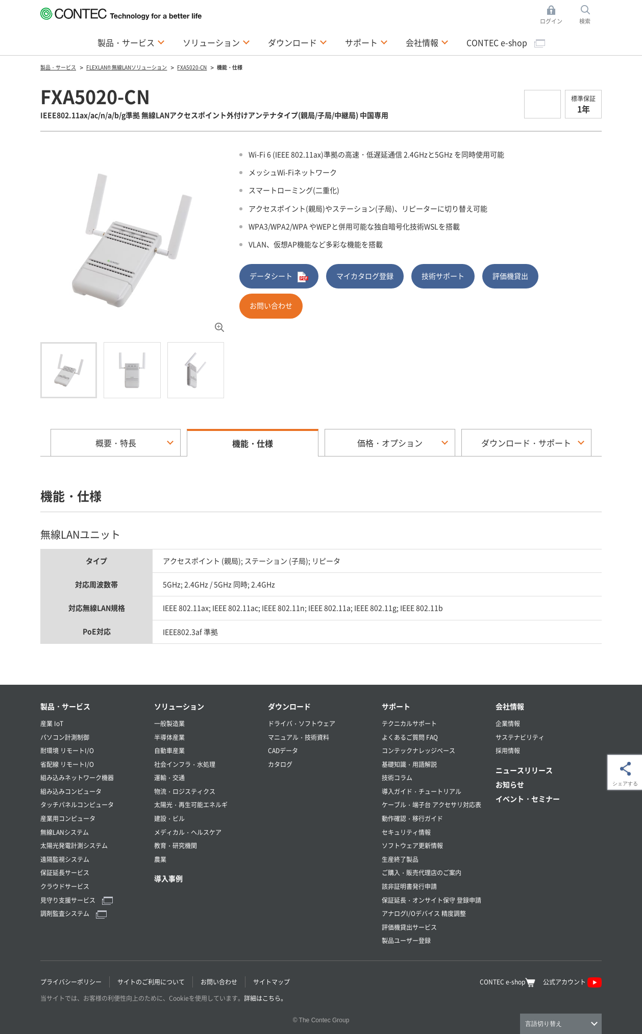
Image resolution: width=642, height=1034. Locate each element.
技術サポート (443, 276)
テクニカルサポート (409, 723)
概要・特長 (115, 443)
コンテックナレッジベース (418, 750)
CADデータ (283, 750)
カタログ (280, 764)
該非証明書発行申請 (409, 886)
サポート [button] (366, 42)
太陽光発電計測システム (74, 845)
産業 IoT (51, 723)
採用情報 (508, 750)
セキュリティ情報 (406, 832)
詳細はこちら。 (265, 998)
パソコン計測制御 (64, 737)
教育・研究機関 (175, 845)
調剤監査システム (73, 913)
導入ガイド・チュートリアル (421, 791)
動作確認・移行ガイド (412, 818)
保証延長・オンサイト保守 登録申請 (431, 900)
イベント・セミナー (528, 798)
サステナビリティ (520, 737)
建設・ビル (169, 818)
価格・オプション (390, 443)
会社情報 (510, 706)
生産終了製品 (400, 859)
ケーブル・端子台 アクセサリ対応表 (431, 804)
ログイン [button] (554, 15)
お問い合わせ (271, 305)
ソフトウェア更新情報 (412, 845)
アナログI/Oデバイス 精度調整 (424, 913)
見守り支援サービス (76, 900)
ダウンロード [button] (297, 42)
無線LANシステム (64, 832)
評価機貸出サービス (409, 927)
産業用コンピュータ (67, 818)
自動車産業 (169, 750)
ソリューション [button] (216, 42)
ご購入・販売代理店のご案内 (421, 872)
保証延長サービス (64, 872)
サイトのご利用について (151, 981)
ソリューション (179, 706)
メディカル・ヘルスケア (187, 832)
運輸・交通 (169, 777)
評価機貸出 (510, 276)
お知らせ (510, 784)
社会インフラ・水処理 (184, 764)
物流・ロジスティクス (184, 791)
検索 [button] (590, 15)
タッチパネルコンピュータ (77, 804)
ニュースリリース (524, 770)
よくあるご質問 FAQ (410, 737)
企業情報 (508, 723)
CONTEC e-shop (505, 42)
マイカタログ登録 (364, 276)
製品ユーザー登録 (406, 940)
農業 (160, 859)
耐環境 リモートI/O (67, 750)
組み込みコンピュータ (71, 791)
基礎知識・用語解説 (409, 764)
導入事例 (168, 878)
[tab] (68, 370)
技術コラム (397, 777)
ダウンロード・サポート (526, 443)
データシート (279, 276)
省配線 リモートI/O (67, 764)
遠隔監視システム (64, 859)
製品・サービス (65, 706)
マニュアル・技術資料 (298, 737)
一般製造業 (169, 723)
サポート (396, 706)
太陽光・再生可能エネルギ (191, 804)
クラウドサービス (64, 886)
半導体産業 (169, 737)
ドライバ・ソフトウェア (301, 723)
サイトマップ (271, 981)
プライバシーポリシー (71, 981)
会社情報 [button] (427, 42)
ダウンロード (289, 706)
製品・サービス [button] (131, 42)
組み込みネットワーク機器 (77, 777)
